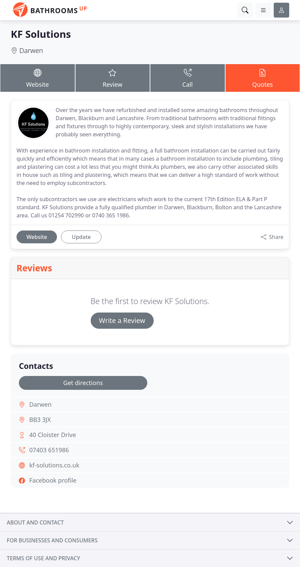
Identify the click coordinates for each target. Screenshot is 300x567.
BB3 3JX (40, 419)
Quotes (263, 77)
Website (37, 77)
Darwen (31, 50)
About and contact (35, 522)
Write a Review (122, 320)
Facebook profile (53, 480)
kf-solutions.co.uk (54, 465)
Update (81, 237)
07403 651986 (49, 450)
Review (113, 77)
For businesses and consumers (52, 540)
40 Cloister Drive (52, 435)
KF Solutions (41, 34)
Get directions (83, 383)
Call (187, 77)
